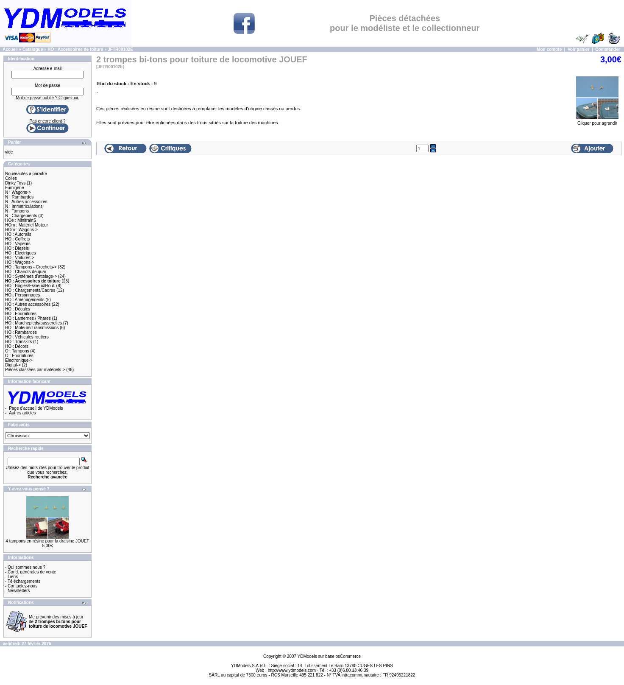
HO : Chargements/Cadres (30, 290)
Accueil (10, 49)
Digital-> (13, 365)
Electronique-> (19, 360)
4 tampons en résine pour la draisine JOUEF (47, 541)
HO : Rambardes (21, 332)
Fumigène (14, 187)
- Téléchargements (22, 581)
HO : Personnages (22, 295)
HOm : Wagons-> (21, 229)
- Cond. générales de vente (30, 572)
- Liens (11, 576)
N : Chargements (21, 215)
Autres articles (22, 413)
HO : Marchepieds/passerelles (33, 323)
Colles (11, 178)
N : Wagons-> (18, 192)
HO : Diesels (17, 248)
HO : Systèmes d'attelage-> (31, 276)
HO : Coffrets (17, 239)
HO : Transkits (18, 341)
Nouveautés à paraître (26, 173)
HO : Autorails (18, 234)
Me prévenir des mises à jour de (58, 622)
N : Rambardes (19, 197)
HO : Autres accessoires (27, 304)
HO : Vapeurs (18, 243)
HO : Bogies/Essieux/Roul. (30, 285)
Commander (607, 49)
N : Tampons (17, 211)
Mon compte (549, 49)
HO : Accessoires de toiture (75, 49)
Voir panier (579, 49)
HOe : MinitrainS (20, 220)
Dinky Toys (15, 183)
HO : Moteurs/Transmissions (31, 327)
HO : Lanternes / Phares (28, 318)
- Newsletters (17, 590)
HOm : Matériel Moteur (26, 225)
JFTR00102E (120, 49)
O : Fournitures (19, 355)
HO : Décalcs (17, 309)
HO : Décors (16, 346)
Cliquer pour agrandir (597, 121)
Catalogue (32, 49)
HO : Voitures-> (19, 257)
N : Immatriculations (23, 206)
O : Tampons (17, 351)
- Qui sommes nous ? (25, 567)
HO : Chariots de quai (25, 271)
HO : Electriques (20, 253)
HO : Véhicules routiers (27, 337)
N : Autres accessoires (26, 201)
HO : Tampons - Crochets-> (31, 267)
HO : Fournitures (20, 313)
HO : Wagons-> (19, 262)
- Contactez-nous (21, 586)
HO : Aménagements (25, 299)
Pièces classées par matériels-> (35, 369)
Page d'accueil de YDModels (36, 408)
